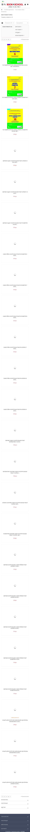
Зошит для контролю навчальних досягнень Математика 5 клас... (15, 720)
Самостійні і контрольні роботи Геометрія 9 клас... (15, 254)
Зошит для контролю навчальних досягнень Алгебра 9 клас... (15, 783)
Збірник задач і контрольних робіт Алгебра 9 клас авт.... (15, 161)
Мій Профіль (4, 824)
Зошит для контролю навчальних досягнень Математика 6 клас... (15, 751)
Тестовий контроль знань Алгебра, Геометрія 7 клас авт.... (15, 98)
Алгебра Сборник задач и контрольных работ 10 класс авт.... (15, 503)
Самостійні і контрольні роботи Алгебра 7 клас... (15, 348)
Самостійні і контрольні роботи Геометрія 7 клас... (15, 285)
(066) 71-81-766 (15, 7)
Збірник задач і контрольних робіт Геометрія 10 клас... (15, 223)
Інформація (4, 803)
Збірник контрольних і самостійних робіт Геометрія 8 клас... (15, 689)
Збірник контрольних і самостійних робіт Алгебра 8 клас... (15, 596)
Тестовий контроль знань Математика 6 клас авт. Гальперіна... (15, 65)
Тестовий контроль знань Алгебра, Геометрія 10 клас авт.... (15, 130)
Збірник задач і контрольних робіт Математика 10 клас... (15, 441)
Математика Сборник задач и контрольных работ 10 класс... (15, 472)
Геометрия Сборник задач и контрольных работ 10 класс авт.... (15, 534)
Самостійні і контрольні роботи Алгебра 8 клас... (15, 379)
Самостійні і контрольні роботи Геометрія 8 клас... (15, 316)
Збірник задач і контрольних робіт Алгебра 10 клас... (15, 192)
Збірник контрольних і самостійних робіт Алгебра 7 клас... (15, 565)
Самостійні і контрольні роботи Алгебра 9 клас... (15, 410)
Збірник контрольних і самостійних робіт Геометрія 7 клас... (15, 658)
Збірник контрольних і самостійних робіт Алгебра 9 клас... (15, 627)
